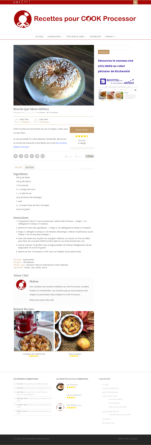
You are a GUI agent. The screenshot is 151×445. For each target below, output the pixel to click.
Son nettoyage (114, 403)
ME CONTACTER (108, 423)
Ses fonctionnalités (116, 399)
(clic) (101, 66)
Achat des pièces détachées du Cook (37, 388)
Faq (26, 2)
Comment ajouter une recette (120, 414)
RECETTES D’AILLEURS (110, 392)
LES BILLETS (106, 419)
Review (30, 167)
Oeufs (38, 267)
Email (68, 156)
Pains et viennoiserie (44, 264)
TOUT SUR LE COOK (109, 396)
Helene (42, 112)
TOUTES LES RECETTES (110, 388)
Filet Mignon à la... (74, 405)
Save (78, 156)
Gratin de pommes (74, 354)
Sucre (44, 267)
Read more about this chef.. (42, 300)
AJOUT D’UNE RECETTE (110, 411)
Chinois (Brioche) (74, 395)
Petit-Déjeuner (61, 264)
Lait (32, 267)
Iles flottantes (72, 385)
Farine (27, 267)
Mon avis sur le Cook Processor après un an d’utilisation (32, 393)
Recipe (18, 167)
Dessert (30, 264)
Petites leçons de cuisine (118, 407)
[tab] (18, 168)
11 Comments (53, 112)
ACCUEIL (105, 385)
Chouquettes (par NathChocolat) (34, 354)
